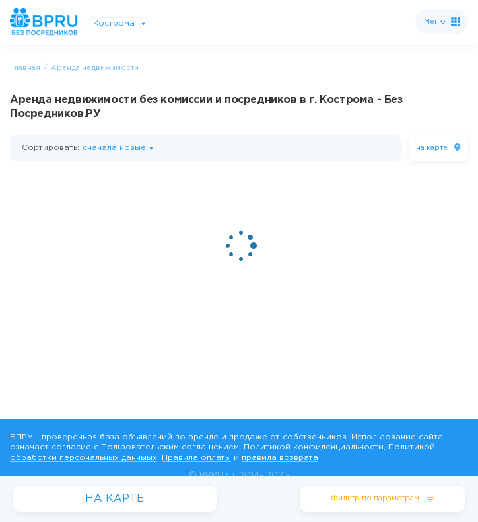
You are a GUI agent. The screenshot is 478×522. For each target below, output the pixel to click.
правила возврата (280, 457)
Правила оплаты (196, 457)
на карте (432, 148)
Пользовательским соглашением (170, 447)
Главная (25, 68)
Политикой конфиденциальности (314, 447)
